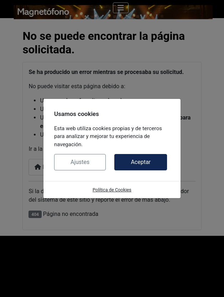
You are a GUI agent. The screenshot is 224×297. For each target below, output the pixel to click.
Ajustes (80, 162)
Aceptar (141, 162)
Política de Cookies (112, 189)
